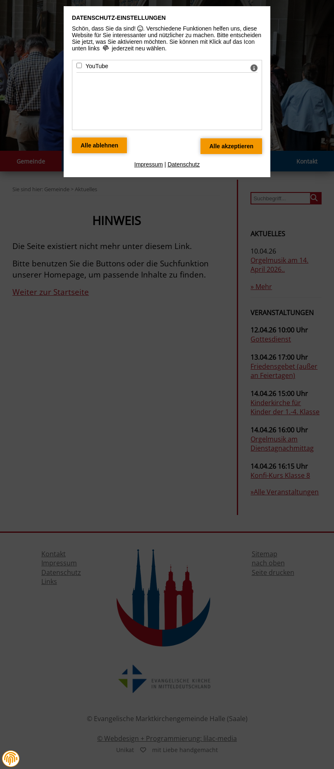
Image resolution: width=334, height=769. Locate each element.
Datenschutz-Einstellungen (119, 17)
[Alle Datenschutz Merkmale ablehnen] (99, 145)
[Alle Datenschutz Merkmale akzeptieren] (231, 146)
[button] (10, 758)
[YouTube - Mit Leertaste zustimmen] (79, 65)
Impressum (148, 164)
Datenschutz (183, 164)
